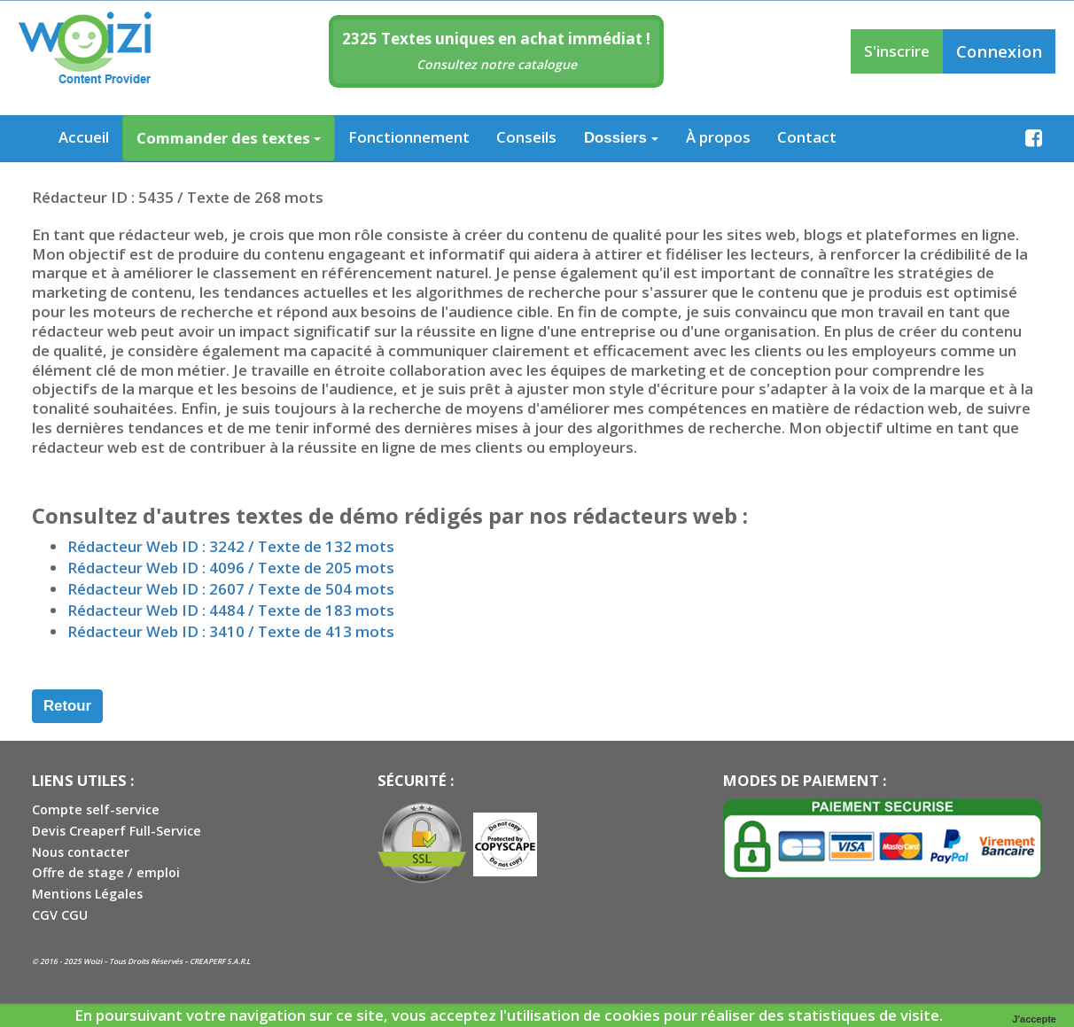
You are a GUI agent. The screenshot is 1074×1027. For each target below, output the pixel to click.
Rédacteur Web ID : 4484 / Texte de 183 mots (230, 610)
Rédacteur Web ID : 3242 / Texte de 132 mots (230, 546)
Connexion (999, 51)
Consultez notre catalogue (496, 64)
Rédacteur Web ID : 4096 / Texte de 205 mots (230, 567)
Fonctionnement (409, 137)
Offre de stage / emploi (106, 872)
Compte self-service (96, 809)
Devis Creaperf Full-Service (116, 830)
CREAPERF (207, 961)
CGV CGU (60, 914)
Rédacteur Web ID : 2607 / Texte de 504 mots (230, 589)
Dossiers (621, 137)
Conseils (526, 137)
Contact (807, 137)
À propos (718, 137)
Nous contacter (80, 852)
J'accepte (1034, 1019)
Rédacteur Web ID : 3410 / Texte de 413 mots (230, 631)
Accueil (83, 137)
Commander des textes (228, 138)
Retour (67, 705)
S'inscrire (897, 51)
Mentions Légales (87, 893)
